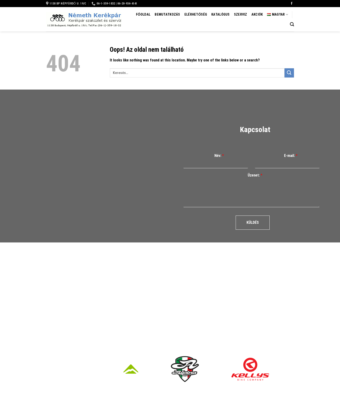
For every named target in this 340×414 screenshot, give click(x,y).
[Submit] (289, 73)
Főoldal (143, 15)
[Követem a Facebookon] (291, 3)
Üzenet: (255, 175)
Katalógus (220, 15)
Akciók (257, 15)
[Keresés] (292, 24)
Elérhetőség (195, 15)
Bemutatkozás (167, 15)
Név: (219, 155)
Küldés (252, 222)
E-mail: (291, 155)
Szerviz (240, 15)
